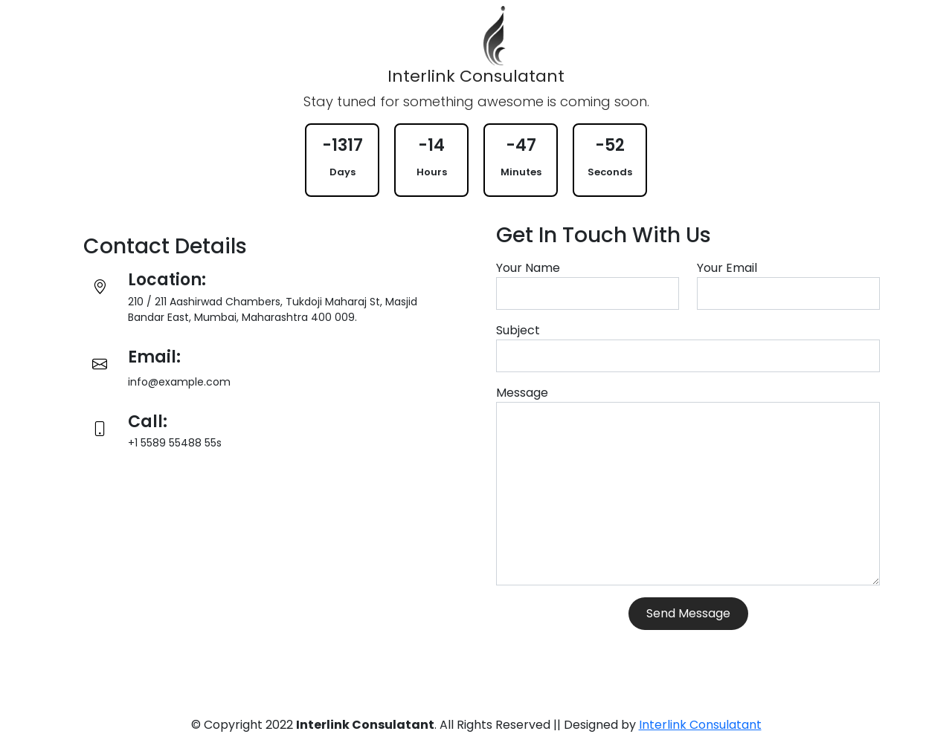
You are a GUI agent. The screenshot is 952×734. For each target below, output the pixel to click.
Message (522, 392)
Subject (518, 330)
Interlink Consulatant (700, 724)
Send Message (688, 613)
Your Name (528, 267)
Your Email (727, 267)
